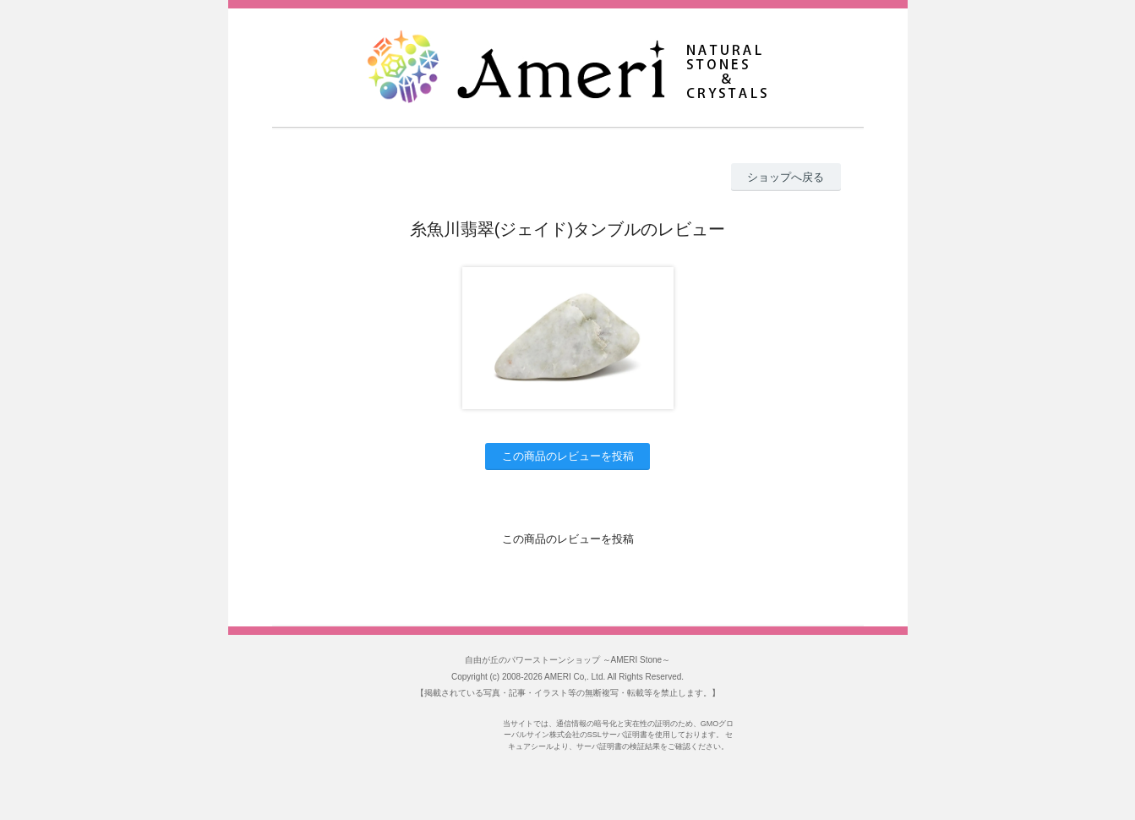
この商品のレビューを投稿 (568, 456)
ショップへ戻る (785, 177)
